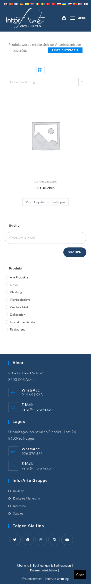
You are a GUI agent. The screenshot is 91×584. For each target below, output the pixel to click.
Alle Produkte (41, 182)
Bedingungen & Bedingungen (52, 565)
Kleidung (16, 292)
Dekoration (17, 314)
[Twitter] (15, 539)
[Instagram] (41, 539)
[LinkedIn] (54, 539)
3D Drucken (45, 188)
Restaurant (17, 329)
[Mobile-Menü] (76, 18)
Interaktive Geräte (22, 322)
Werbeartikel (19, 307)
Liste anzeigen (65, 50)
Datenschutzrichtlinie (43, 570)
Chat (80, 574)
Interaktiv (19, 506)
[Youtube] (67, 539)
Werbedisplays (20, 299)
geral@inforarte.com (38, 409)
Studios (18, 513)
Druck (53, 182)
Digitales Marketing (26, 498)
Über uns (23, 565)
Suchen (75, 252)
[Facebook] (28, 539)
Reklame (19, 491)
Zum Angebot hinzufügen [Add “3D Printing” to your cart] (45, 202)
